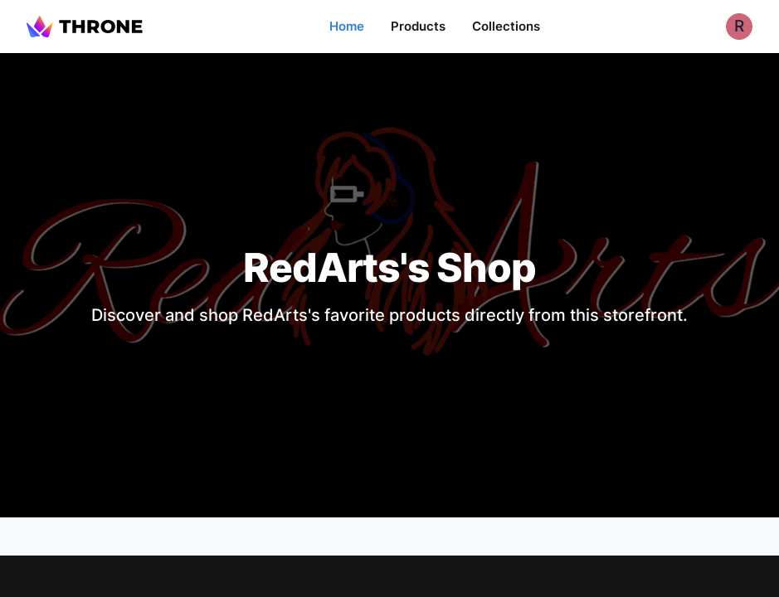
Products (418, 26)
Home (346, 26)
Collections (506, 26)
